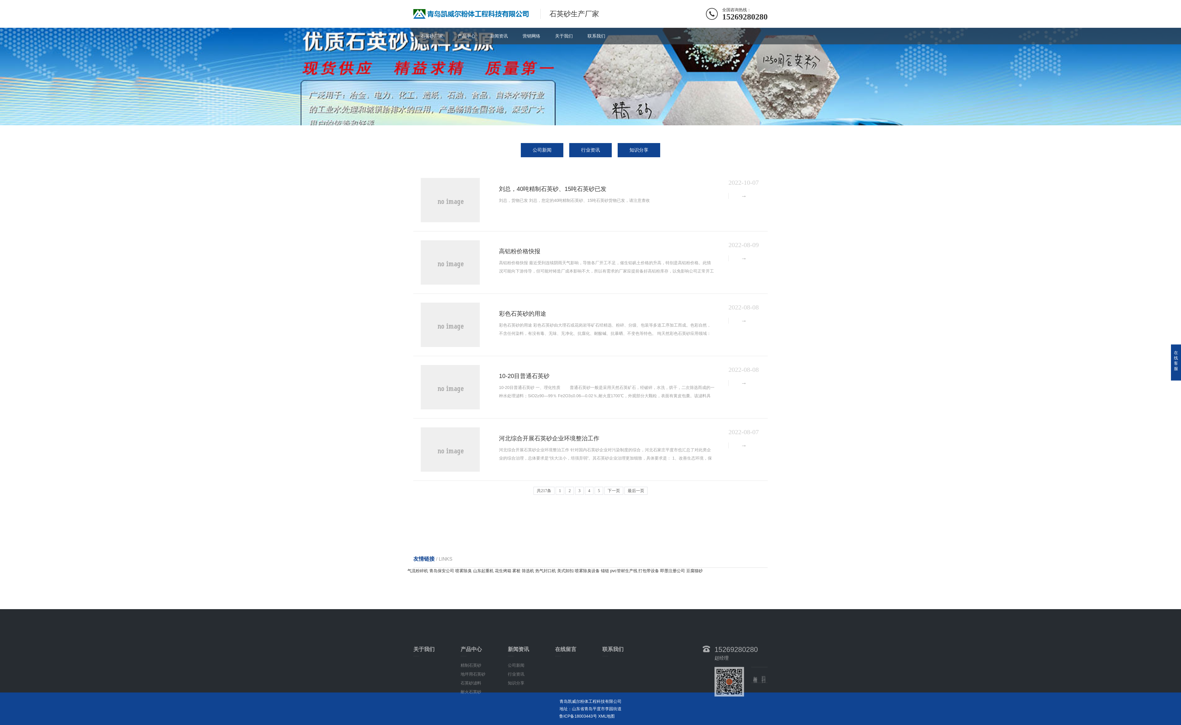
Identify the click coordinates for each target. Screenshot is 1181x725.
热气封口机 (546, 570)
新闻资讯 (499, 35)
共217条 (544, 491)
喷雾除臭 (464, 570)
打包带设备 (649, 570)
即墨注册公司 (673, 570)
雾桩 (517, 570)
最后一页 (636, 491)
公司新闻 (542, 150)
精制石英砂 (471, 692)
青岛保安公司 (442, 570)
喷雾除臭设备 (588, 570)
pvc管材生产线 (624, 570)
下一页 (614, 491)
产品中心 (466, 35)
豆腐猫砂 (694, 570)
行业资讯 (590, 150)
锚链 (605, 570)
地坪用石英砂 (473, 701)
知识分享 (638, 150)
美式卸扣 (566, 570)
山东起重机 (484, 570)
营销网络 (531, 35)
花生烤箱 (504, 570)
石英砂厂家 (432, 35)
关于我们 (564, 35)
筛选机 (528, 570)
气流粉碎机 (418, 570)
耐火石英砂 (471, 719)
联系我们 (596, 35)
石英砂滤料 (471, 710)
